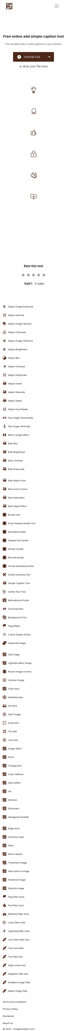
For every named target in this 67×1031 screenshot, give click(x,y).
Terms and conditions (14, 1001)
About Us (8, 1023)
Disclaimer (8, 1016)
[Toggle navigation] (56, 6)
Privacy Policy (10, 1008)
